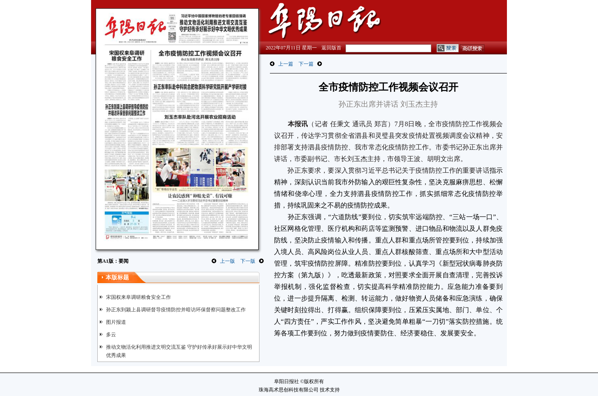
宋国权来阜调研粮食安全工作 (138, 297)
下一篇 (306, 64)
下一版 (247, 261)
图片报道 (116, 322)
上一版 (227, 261)
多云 (111, 334)
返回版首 (331, 48)
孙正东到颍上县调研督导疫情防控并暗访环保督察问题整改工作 (176, 310)
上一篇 (285, 64)
